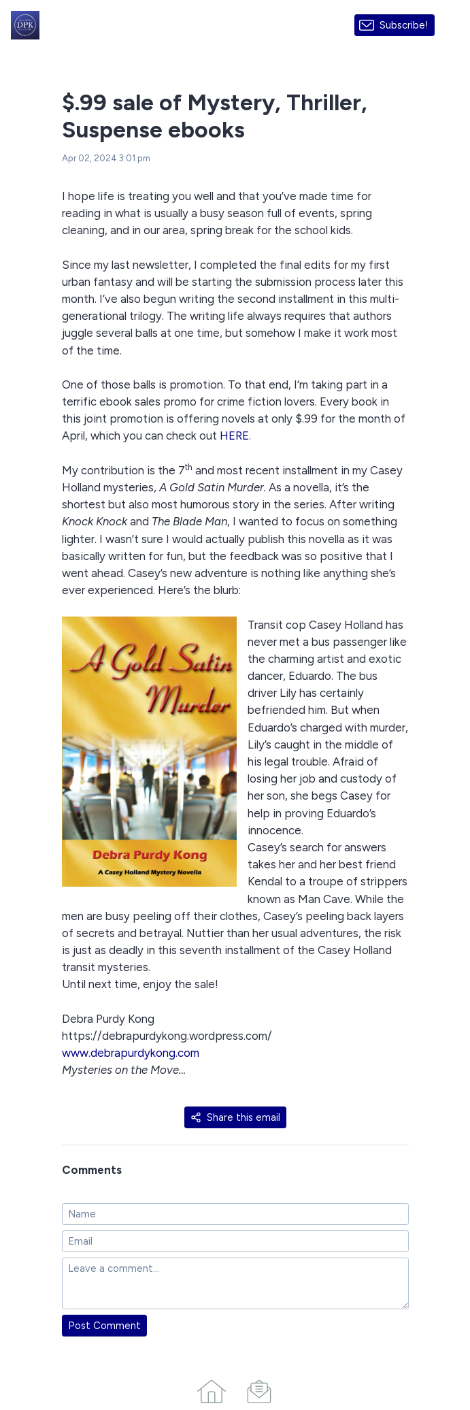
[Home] (211, 1389)
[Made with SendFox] (452, 25)
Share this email (235, 1117)
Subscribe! (404, 25)
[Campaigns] (259, 1389)
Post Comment (104, 1325)
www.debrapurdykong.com (130, 1053)
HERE (234, 435)
